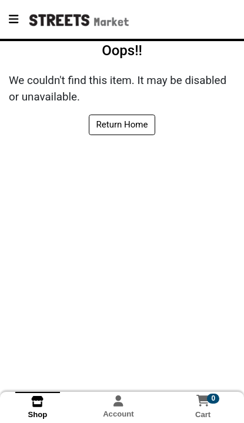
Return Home (122, 124)
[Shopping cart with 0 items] (203, 401)
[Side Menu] (13, 19)
